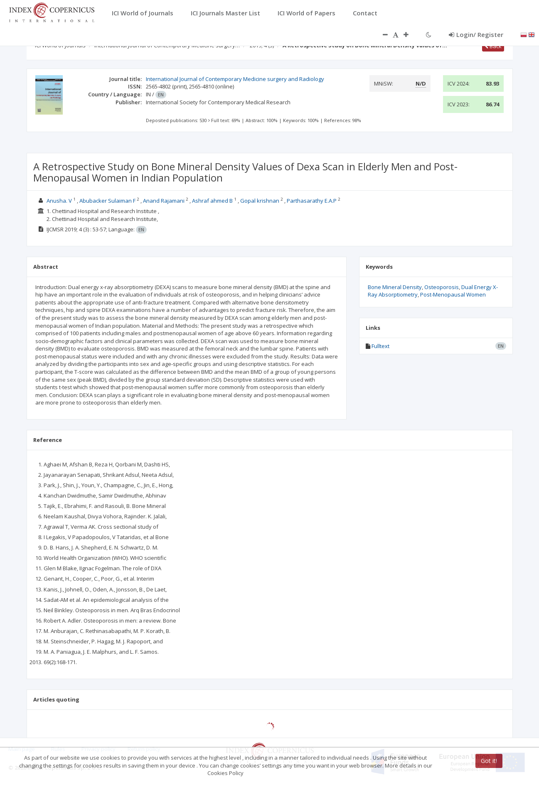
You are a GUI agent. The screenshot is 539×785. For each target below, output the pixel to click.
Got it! (489, 761)
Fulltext (380, 346)
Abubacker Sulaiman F (107, 200)
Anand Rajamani (164, 200)
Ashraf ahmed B (212, 200)
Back (493, 46)
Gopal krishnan (259, 200)
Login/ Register (476, 34)
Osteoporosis (441, 287)
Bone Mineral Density (395, 287)
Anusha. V (59, 200)
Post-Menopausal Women (453, 294)
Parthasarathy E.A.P (312, 200)
